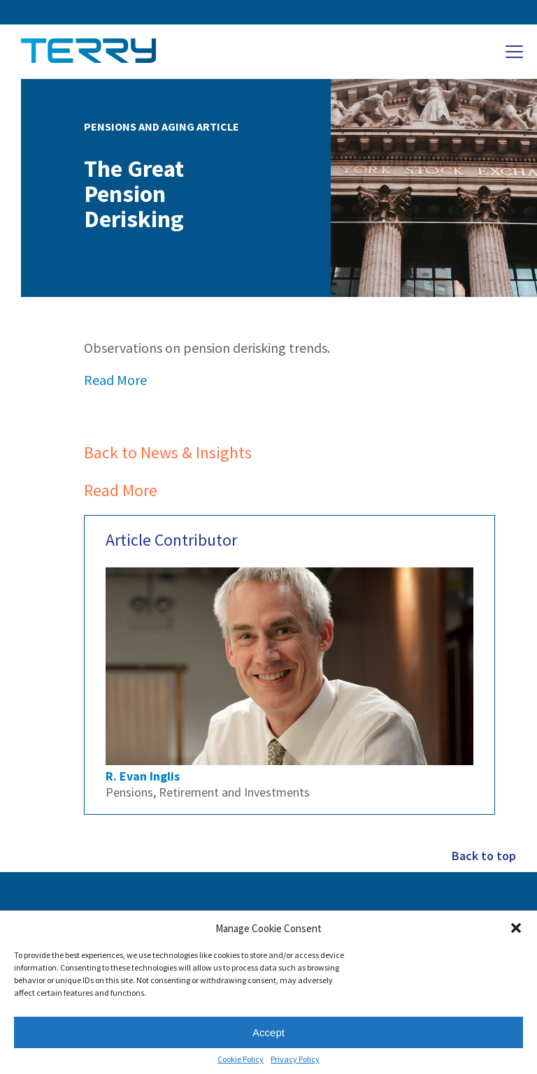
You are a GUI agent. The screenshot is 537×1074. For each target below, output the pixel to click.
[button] (516, 928)
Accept (268, 1032)
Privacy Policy (295, 1059)
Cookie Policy (240, 1059)
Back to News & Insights (168, 452)
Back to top (484, 856)
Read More (115, 380)
